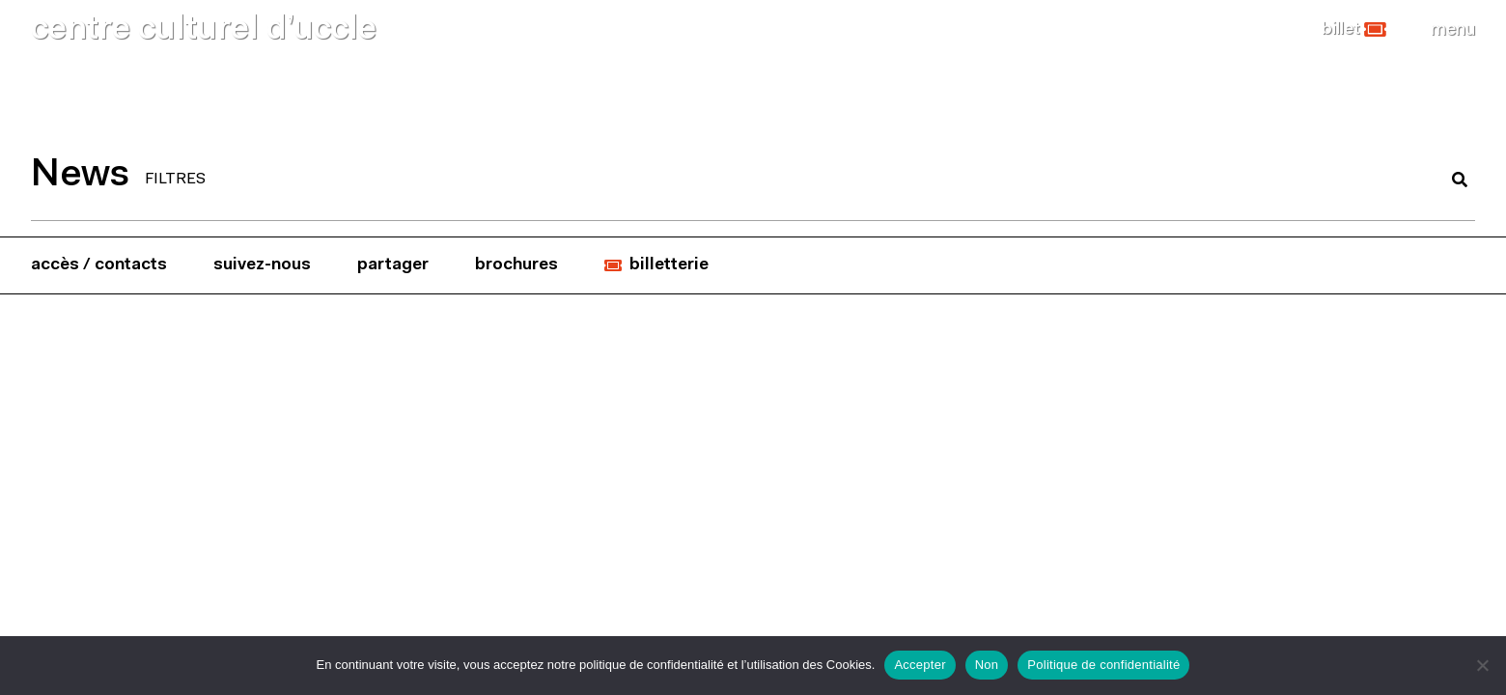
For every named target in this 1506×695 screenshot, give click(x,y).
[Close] (1453, 30)
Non (987, 664)
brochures (516, 265)
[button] (1354, 29)
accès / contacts (99, 265)
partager (393, 265)
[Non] (1482, 665)
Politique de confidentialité (1103, 664)
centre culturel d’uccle (203, 30)
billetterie (669, 265)
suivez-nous (262, 265)
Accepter (919, 664)
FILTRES (175, 179)
